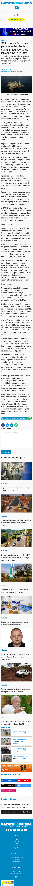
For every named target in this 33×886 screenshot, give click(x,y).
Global (16, 843)
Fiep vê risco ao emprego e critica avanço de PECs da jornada (15, 489)
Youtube (22, 780)
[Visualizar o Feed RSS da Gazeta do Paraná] (25, 830)
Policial (16, 845)
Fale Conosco (16, 861)
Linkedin (22, 785)
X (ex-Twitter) (7, 785)
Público (4, 40)
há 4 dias (15, 734)
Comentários (6, 429)
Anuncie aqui (16, 19)
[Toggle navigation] (14, 15)
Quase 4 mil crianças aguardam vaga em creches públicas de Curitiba (15, 623)
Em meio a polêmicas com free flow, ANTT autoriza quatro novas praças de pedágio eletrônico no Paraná (15, 557)
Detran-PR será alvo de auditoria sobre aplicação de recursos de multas (14, 591)
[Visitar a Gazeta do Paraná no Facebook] (7, 830)
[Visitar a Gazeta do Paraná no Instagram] (22, 830)
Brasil (16, 839)
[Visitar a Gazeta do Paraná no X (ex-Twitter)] (14, 830)
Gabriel (22, 733)
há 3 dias (15, 760)
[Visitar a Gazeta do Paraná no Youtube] (11, 830)
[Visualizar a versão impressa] (17, 15)
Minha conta (16, 871)
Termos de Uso (16, 859)
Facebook (6, 780)
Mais (16, 850)
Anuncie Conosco (16, 864)
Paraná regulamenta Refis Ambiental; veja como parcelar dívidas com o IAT (15, 690)
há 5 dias (15, 751)
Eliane (22, 741)
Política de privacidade (16, 857)
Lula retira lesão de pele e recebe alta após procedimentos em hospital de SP (16, 722)
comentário (6, 452)
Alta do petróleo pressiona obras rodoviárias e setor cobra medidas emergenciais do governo (16, 522)
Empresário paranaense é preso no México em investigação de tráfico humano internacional (16, 657)
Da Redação (7, 69)
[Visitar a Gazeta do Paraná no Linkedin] (18, 830)
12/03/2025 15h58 (6, 71)
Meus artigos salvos (16, 873)
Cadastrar (26, 812)
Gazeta (22, 758)
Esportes (16, 848)
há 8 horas (15, 743)
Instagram (6, 790)
